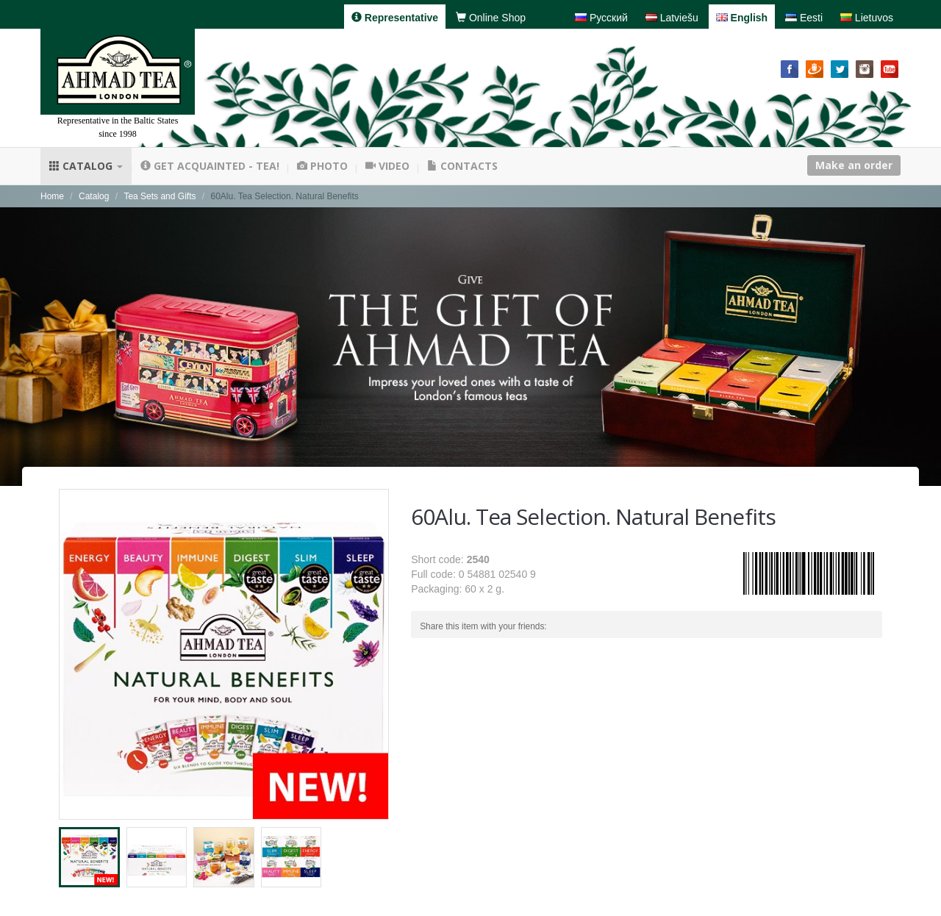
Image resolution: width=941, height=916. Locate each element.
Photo (322, 166)
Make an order (853, 165)
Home (52, 196)
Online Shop (491, 18)
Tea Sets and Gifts (160, 196)
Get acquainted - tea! (209, 166)
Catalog (86, 166)
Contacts (462, 166)
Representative (394, 18)
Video (387, 166)
